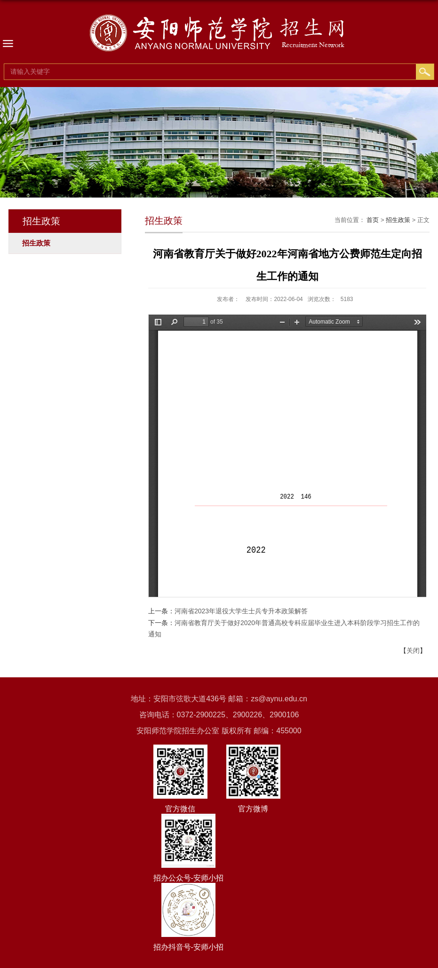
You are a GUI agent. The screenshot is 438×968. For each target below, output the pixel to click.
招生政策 (398, 219)
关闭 (413, 650)
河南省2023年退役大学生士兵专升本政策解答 (241, 611)
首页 (372, 219)
